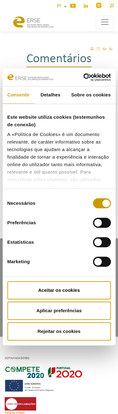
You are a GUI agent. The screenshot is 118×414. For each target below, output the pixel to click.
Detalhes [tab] (50, 94)
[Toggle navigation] (105, 22)
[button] (111, 5)
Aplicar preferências (58, 310)
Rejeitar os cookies (59, 331)
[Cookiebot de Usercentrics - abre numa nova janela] (84, 77)
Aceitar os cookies (59, 290)
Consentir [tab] (18, 94)
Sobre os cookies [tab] (91, 94)
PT (60, 6)
